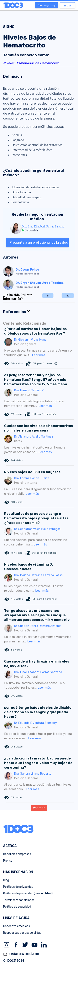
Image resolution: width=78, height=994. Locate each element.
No (67, 295)
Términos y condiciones (19, 900)
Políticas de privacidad (18, 887)
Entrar (67, 5)
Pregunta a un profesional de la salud (39, 242)
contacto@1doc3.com (21, 954)
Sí (48, 295)
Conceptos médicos (16, 926)
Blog (6, 880)
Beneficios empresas (17, 854)
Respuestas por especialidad (22, 933)
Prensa (7, 860)
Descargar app (47, 5)
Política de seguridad (17, 906)
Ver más (39, 808)
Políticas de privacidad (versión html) (28, 893)
